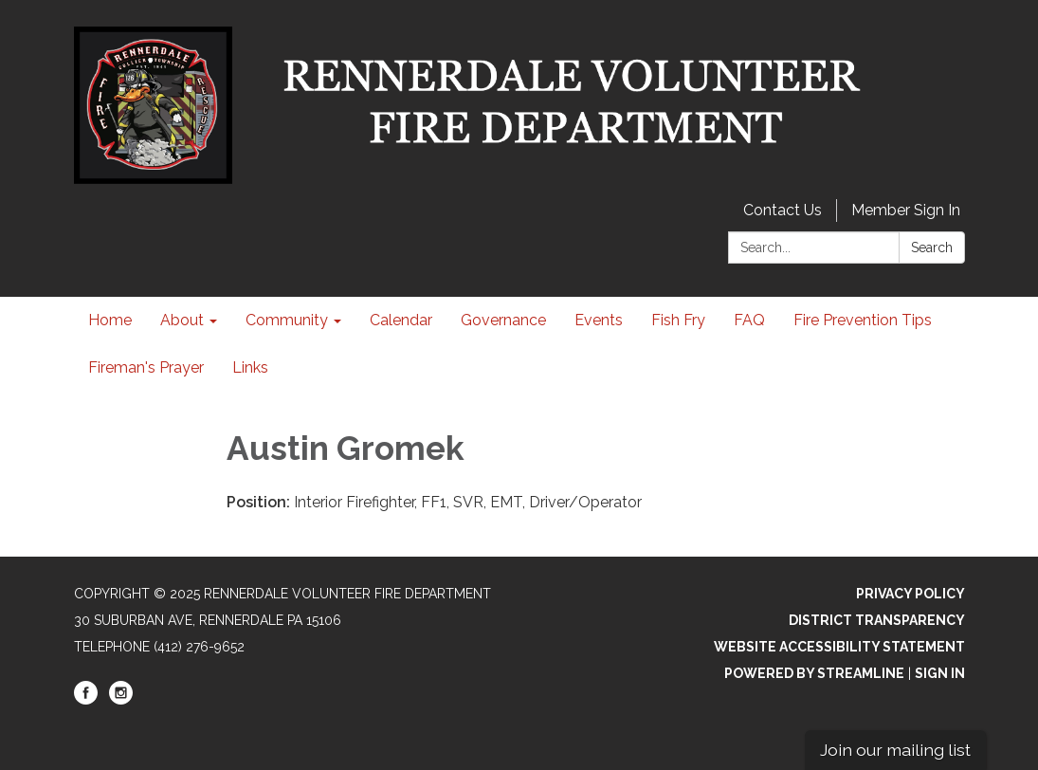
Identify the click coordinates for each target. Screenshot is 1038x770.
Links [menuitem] (250, 367)
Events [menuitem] (598, 320)
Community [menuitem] (287, 320)
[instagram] (121, 699)
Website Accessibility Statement (839, 646)
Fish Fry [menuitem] (678, 320)
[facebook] (86, 699)
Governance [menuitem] (503, 320)
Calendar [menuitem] (401, 320)
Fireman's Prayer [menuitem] (146, 367)
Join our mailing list (895, 750)
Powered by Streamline (814, 673)
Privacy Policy (910, 593)
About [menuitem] (182, 320)
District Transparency (877, 620)
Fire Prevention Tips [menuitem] (862, 320)
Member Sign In (905, 210)
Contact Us (782, 210)
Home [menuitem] (110, 320)
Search (932, 247)
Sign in (940, 673)
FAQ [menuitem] (749, 320)
